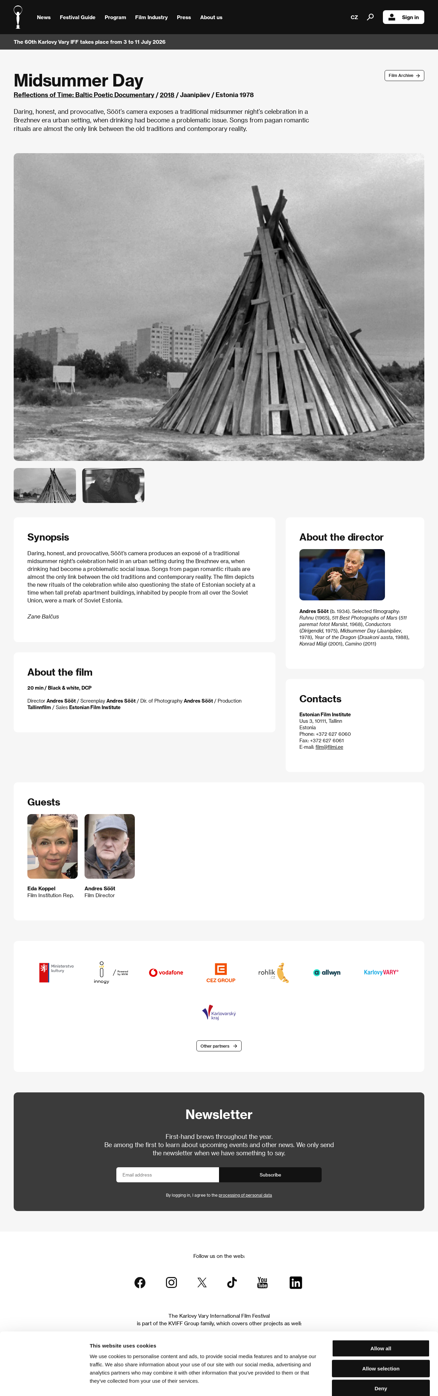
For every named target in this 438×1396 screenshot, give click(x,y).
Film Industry (151, 17)
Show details (357, 1382)
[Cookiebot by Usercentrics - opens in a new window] (44, 1383)
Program (115, 17)
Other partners (215, 1045)
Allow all (381, 1312)
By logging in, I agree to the (219, 1195)
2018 (167, 94)
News (44, 17)
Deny (381, 1352)
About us (211, 17)
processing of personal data (245, 1195)
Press (184, 17)
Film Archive (401, 75)
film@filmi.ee (329, 747)
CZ (354, 17)
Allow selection (380, 1332)
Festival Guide (77, 17)
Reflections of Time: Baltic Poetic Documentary (84, 94)
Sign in (403, 17)
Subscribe (270, 1174)
